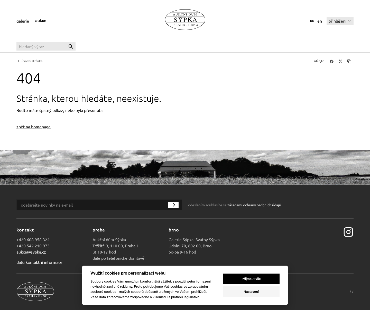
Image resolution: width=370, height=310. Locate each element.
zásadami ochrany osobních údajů (254, 204)
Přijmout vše (251, 279)
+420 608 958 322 (33, 239)
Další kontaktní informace (39, 262)
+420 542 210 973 (33, 245)
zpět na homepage (33, 126)
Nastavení (251, 292)
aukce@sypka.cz (31, 251)
